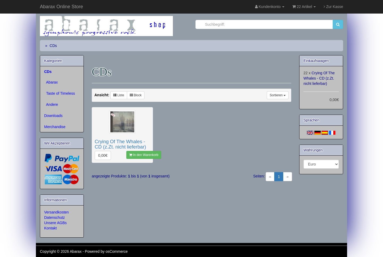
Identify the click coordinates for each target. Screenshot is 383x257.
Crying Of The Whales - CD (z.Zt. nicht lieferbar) (319, 78)
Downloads (53, 116)
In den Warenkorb (143, 155)
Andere (51, 104)
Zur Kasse (333, 7)
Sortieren (278, 95)
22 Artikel (304, 7)
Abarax (51, 82)
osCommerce (117, 251)
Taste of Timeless (59, 93)
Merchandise (54, 127)
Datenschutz (54, 217)
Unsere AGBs (55, 223)
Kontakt (50, 228)
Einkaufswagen (316, 61)
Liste (118, 95)
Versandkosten (56, 212)
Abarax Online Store (61, 6)
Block (136, 95)
